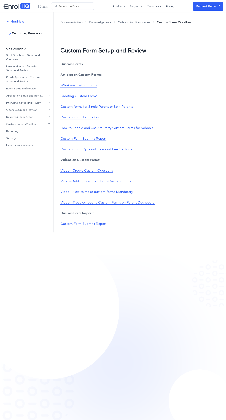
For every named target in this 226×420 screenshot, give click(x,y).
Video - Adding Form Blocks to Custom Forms (95, 181)
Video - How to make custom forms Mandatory (96, 192)
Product (119, 6)
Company (154, 6)
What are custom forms (78, 85)
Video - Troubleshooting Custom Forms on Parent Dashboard (107, 202)
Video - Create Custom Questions (86, 170)
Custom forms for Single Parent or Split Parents (96, 106)
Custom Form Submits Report (83, 138)
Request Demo (208, 6)
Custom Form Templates (79, 117)
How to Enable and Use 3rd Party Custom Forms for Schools (106, 128)
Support (136, 6)
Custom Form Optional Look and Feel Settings (96, 149)
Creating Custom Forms (78, 96)
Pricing (170, 6)
